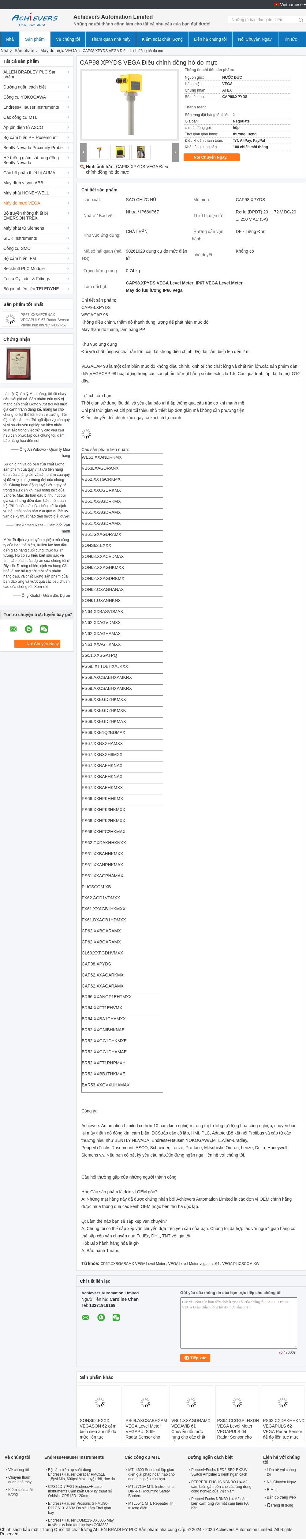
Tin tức (290, 39)
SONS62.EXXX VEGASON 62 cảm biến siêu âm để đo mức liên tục (98, 1428)
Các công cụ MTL (20, 117)
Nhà (10, 39)
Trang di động (280, 1505)
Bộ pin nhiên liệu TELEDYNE (31, 288)
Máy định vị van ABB (23, 182)
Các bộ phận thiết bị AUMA (29, 172)
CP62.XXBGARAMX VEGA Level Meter (133, 1264)
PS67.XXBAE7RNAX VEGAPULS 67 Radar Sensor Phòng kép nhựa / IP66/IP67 (45, 320)
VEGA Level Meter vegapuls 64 (193, 1264)
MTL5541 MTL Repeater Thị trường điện (151, 1505)
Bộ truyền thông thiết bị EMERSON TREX (25, 215)
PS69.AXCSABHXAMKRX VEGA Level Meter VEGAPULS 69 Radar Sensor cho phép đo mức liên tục (146, 1434)
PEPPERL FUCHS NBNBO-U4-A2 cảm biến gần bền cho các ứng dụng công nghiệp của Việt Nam (221, 1486)
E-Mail (272, 1490)
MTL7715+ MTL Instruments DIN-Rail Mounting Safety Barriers (151, 1491)
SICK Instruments (20, 238)
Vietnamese (291, 4)
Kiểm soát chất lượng (162, 39)
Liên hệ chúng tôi (210, 39)
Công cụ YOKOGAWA (24, 97)
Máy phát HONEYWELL (26, 192)
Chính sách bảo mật (19, 1529)
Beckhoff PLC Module (24, 268)
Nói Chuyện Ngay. (255, 39)
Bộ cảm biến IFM (19, 258)
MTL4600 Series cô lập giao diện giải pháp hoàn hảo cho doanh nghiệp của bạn (151, 1474)
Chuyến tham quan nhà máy (20, 1479)
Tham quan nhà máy (110, 39)
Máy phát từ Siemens (23, 228)
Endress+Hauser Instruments (31, 107)
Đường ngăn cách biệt (24, 87)
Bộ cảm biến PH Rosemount (30, 137)
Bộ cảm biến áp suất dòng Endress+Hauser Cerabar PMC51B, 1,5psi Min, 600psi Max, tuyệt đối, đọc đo (81, 1474)
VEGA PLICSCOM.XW (240, 1264)
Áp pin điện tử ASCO (23, 127)
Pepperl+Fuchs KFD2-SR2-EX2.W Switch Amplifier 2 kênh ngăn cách (219, 1472)
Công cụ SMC (16, 248)
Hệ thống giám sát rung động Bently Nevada (31, 160)
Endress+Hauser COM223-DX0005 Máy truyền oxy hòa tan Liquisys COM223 (81, 1522)
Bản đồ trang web (281, 1497)
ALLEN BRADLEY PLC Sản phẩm (30, 74)
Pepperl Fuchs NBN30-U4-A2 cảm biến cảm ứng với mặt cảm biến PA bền (219, 1503)
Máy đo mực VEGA (58, 50)
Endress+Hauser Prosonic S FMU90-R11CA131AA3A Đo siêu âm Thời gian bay (79, 1508)
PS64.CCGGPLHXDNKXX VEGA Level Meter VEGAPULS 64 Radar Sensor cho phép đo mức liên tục (238, 1434)
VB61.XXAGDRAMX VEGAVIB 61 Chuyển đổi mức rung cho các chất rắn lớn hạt (191, 1431)
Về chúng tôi (68, 39)
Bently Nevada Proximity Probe (33, 147)
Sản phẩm (35, 39)
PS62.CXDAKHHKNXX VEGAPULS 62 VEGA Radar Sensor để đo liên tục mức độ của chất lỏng (283, 1431)
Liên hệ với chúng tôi (281, 1472)
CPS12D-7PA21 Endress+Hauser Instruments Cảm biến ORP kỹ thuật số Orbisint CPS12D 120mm (80, 1491)
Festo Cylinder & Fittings (26, 278)
